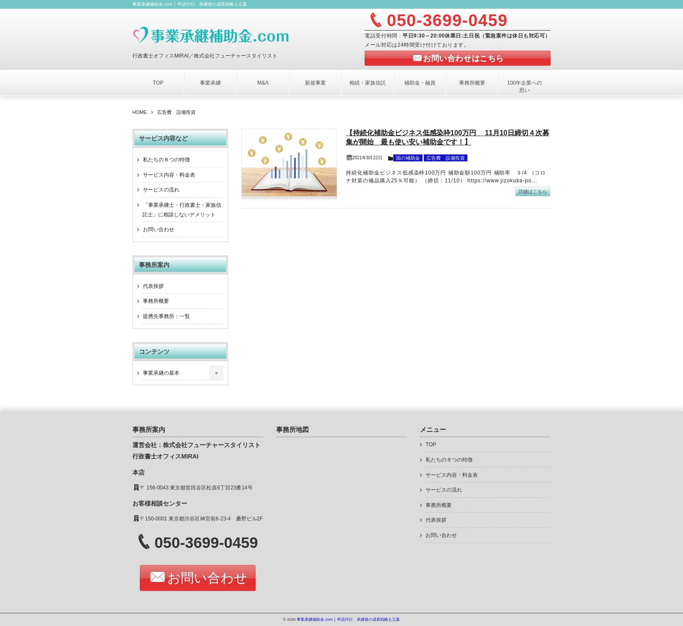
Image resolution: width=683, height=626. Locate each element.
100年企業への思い (524, 86)
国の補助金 (408, 158)
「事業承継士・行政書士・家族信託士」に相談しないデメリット (181, 210)
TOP (158, 83)
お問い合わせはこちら (463, 58)
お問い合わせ (158, 229)
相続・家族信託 (367, 83)
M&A (262, 83)
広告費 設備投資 (445, 158)
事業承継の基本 (161, 373)
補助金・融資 (420, 83)
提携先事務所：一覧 (166, 316)
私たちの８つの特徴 (166, 160)
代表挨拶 (153, 286)
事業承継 (210, 83)
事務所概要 (472, 83)
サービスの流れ (161, 190)
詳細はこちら (532, 191)
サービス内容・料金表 (169, 175)
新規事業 (315, 83)
